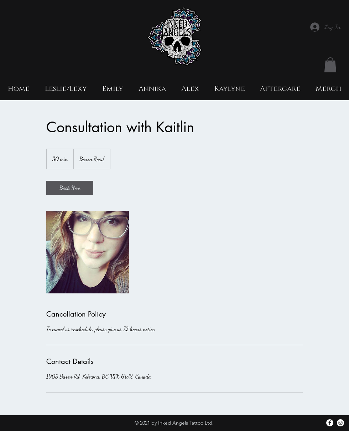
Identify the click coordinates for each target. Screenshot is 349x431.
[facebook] (329, 422)
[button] (330, 64)
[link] (69, 188)
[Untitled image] (87, 252)
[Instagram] (340, 422)
